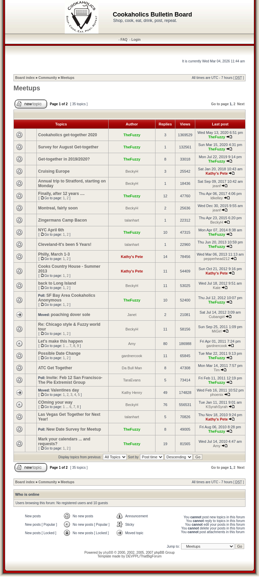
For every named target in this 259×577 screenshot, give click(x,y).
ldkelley (216, 198)
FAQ (123, 39)
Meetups (68, 78)
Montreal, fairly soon (58, 208)
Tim (217, 370)
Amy (132, 344)
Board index (25, 78)
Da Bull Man (132, 368)
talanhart (132, 220)
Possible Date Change (59, 353)
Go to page (220, 104)
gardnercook (216, 346)
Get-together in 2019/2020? (64, 159)
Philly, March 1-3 (54, 254)
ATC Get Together (55, 368)
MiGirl (217, 331)
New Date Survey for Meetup (73, 429)
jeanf (217, 186)
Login (136, 39)
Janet (132, 315)
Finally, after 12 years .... (61, 193)
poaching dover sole (70, 314)
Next (240, 104)
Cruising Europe (53, 171)
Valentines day (65, 390)
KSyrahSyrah (217, 407)
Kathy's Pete (217, 173)
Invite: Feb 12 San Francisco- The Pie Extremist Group (70, 380)
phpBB (108, 552)
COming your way (55, 402)
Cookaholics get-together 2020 (67, 135)
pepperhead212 (217, 259)
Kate (217, 288)
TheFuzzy (131, 135)
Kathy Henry (132, 393)
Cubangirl (217, 317)
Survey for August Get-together (68, 147)
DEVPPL (132, 556)
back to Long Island (57, 283)
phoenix (216, 395)
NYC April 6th (51, 230)
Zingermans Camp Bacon (62, 220)
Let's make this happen (60, 341)
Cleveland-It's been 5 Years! (64, 244)
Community (47, 78)
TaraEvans (132, 380)
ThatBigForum (151, 556)
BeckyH (131, 171)
